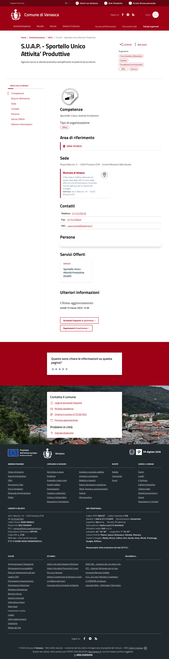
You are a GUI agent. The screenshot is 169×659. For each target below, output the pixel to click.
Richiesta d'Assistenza (17, 589)
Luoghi (141, 476)
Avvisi (114, 480)
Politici (11, 497)
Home (23, 37)
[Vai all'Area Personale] (142, 3)
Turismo (82, 493)
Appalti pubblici (53, 484)
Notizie (115, 471)
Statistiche (12, 623)
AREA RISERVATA (83, 654)
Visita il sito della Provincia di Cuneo (62, 568)
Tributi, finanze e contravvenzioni (93, 488)
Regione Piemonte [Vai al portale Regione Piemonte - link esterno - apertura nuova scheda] (17, 3)
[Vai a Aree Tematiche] (113, 3)
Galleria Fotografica (146, 484)
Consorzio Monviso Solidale (97, 572)
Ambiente (51, 476)
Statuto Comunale (16, 598)
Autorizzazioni (53, 488)
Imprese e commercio (88, 476)
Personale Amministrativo (19, 493)
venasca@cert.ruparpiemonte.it (27, 528)
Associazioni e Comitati (148, 501)
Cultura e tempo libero (56, 497)
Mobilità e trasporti (87, 480)
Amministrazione (37, 37)
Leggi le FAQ (13, 576)
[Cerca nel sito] (155, 15)
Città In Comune (136, 647)
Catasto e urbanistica (56, 493)
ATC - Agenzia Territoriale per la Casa (102, 568)
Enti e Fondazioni (15, 488)
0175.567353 (17, 518)
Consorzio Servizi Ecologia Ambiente (63, 585)
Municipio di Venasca (74, 172)
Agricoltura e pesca (55, 471)
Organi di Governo (16, 471)
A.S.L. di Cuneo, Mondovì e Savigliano (102, 576)
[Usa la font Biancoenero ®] (86, 3)
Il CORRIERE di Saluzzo (96, 581)
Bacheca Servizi (15, 593)
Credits (11, 614)
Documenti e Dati (15, 484)
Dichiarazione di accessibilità (20, 568)
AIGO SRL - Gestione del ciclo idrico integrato (105, 564)
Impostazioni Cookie (16, 610)
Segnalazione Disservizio (18, 585)
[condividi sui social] (125, 44)
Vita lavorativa (85, 497)
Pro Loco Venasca (54, 572)
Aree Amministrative (17, 476)
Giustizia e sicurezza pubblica (91, 471)
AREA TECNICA (72, 146)
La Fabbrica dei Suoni (56, 581)
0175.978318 (79, 213)
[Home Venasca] (34, 14)
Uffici (50, 37)
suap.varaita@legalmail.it (79, 226)
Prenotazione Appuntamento (20, 581)
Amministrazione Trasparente (21, 564)
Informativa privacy (16, 602)
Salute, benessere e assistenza (92, 484)
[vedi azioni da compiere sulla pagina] (140, 44)
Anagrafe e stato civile (57, 480)
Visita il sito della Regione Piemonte (62, 564)
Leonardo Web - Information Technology (103, 585)
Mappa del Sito (14, 627)
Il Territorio (142, 480)
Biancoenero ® (94, 651)
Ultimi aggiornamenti (17, 619)
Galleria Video (144, 488)
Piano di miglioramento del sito (21, 572)
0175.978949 (74, 219)
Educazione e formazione (58, 501)
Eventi (141, 471)
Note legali (12, 606)
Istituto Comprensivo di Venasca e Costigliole (66, 576)
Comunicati (117, 476)
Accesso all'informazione (105, 26)
